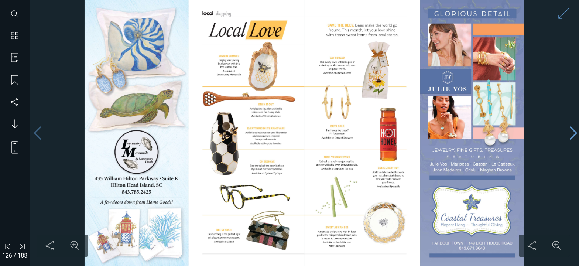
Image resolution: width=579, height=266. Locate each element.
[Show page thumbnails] (15, 36)
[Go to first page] (7, 246)
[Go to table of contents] (15, 58)
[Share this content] (50, 246)
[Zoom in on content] (75, 246)
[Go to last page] (22, 246)
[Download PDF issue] (12, 125)
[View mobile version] (12, 147)
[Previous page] (37, 133)
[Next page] (573, 133)
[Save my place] (15, 80)
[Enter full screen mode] (564, 13)
